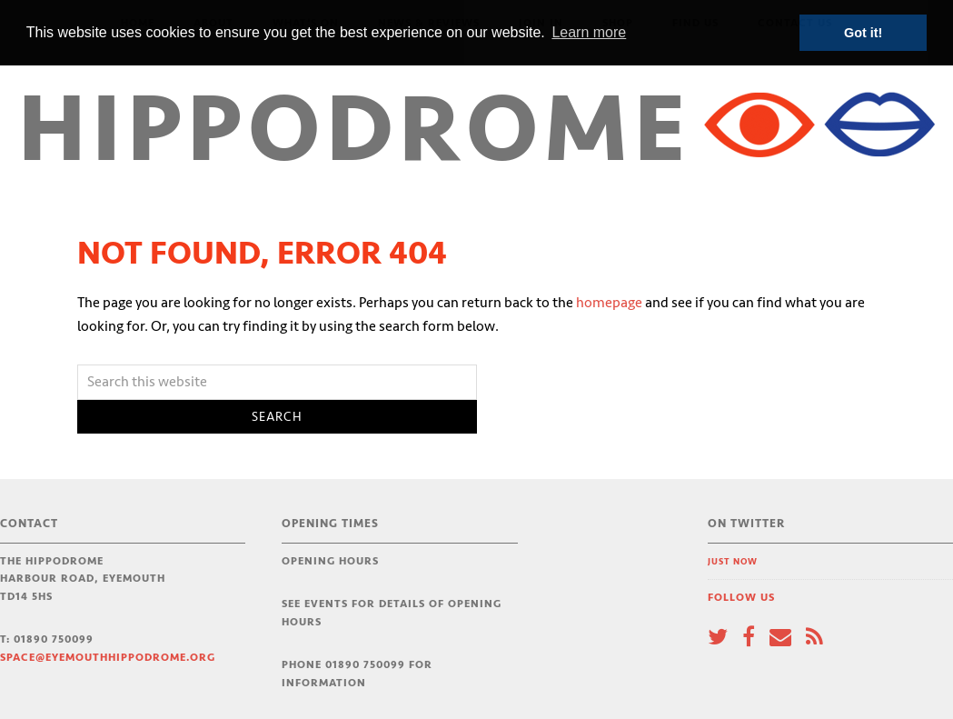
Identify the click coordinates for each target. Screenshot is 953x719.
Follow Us (741, 597)
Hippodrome (354, 131)
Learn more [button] (588, 32)
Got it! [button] (863, 32)
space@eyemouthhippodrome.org (107, 657)
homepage (609, 303)
